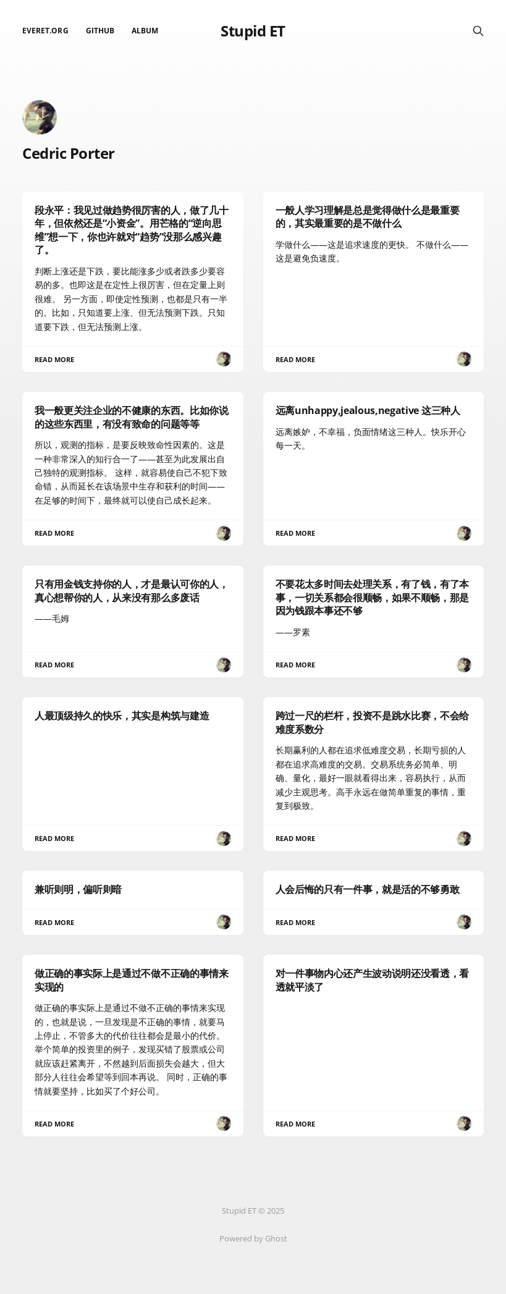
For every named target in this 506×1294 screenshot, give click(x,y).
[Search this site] (478, 31)
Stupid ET (253, 30)
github (100, 30)
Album (145, 30)
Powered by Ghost (253, 1238)
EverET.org (45, 30)
